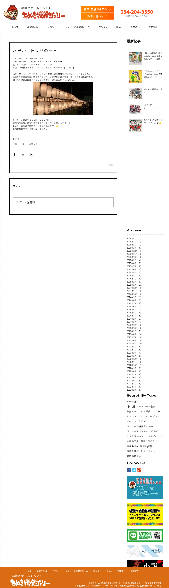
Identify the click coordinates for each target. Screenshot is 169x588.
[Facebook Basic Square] (129, 470)
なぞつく (143, 416)
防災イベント (148, 451)
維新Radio (132, 446)
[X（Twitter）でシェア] (22, 154)
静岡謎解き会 (134, 456)
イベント (23, 144)
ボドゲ (154, 431)
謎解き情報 (133, 451)
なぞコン (155, 416)
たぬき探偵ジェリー (149, 411)
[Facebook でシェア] (14, 154)
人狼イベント (155, 436)
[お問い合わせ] (97, 16)
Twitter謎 (131, 401)
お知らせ (33, 144)
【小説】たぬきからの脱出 (141, 406)
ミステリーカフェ (136, 436)
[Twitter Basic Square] (134, 470)
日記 (15, 144)
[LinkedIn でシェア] (31, 154)
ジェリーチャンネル (137, 431)
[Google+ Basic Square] (139, 470)
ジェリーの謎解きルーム (140, 426)
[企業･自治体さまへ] (97, 9)
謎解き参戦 (146, 446)
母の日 (151, 441)
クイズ (142, 421)
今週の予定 (133, 441)
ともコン (131, 416)
